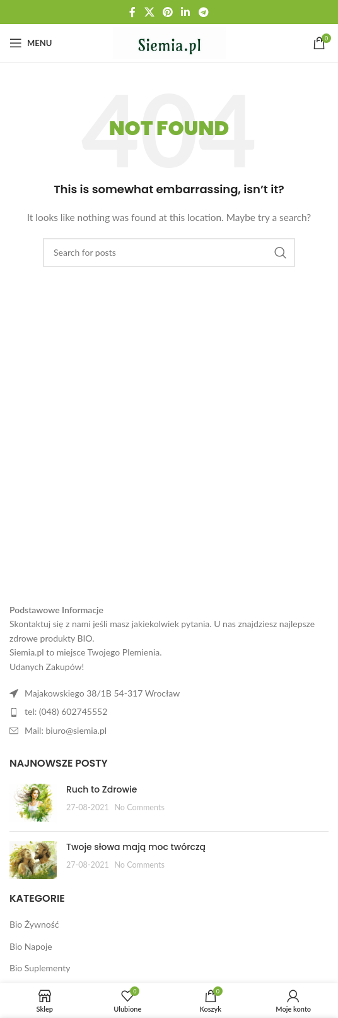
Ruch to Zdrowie (101, 789)
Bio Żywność (34, 924)
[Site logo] (169, 42)
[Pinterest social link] (167, 12)
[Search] (169, 252)
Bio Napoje (30, 946)
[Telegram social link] (203, 12)
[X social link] (149, 12)
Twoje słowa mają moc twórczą (136, 847)
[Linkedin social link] (185, 12)
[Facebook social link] (132, 12)
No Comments (139, 807)
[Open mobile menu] (30, 43)
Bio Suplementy (39, 967)
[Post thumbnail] (33, 803)
